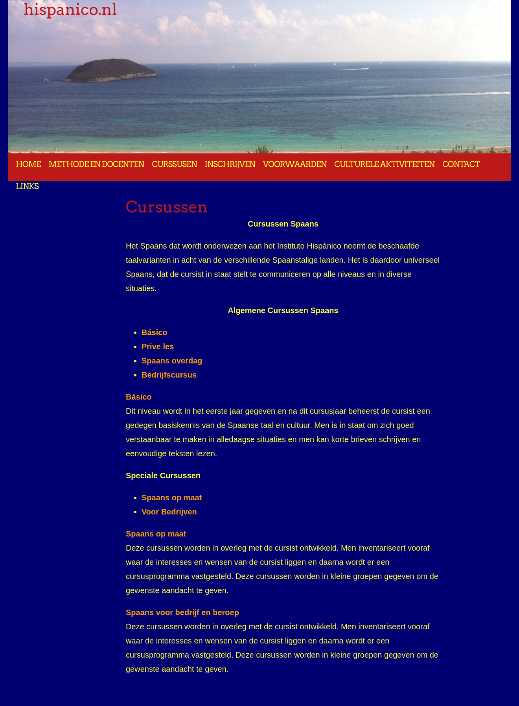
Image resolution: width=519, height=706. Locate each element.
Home (28, 164)
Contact (461, 164)
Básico (154, 332)
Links (27, 186)
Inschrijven (230, 164)
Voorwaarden (294, 164)
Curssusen (174, 164)
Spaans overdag (172, 360)
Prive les (158, 346)
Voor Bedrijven (169, 511)
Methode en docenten (96, 164)
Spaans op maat (156, 533)
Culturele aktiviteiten (384, 164)
